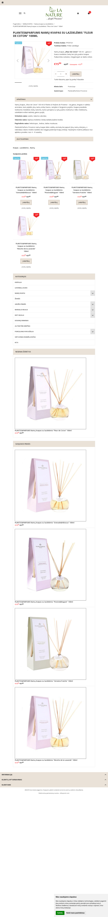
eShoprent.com (64, 793)
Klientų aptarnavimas (12, 780)
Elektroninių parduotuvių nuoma (49, 793)
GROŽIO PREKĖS (20, 304)
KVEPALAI (18, 282)
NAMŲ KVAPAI (20, 293)
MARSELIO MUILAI (21, 310)
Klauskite (80, 79)
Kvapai (15, 148)
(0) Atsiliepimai (23, 139)
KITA (16, 343)
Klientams (6, 785)
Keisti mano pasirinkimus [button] (75, 913)
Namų (32, 148)
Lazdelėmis (24, 148)
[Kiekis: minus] (55, 74)
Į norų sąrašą (33, 93)
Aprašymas (21, 100)
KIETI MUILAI (19, 315)
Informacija (7, 775)
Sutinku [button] (60, 913)
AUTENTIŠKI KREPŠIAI (22, 326)
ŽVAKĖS (17, 299)
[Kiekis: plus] (66, 74)
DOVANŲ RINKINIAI (22, 321)
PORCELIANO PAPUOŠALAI (24, 332)
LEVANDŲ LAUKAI (21, 288)
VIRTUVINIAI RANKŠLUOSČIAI (25, 337)
